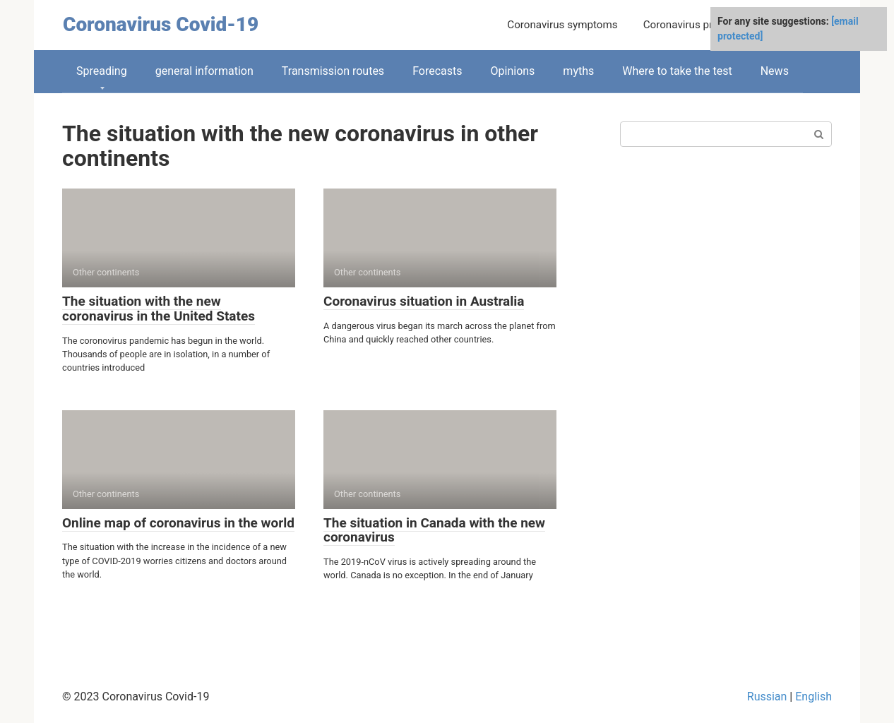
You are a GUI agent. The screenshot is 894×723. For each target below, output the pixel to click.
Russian (767, 696)
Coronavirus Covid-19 (160, 24)
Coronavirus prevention (698, 24)
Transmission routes (333, 71)
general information (204, 71)
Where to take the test (677, 71)
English (813, 696)
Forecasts (437, 71)
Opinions (513, 71)
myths (578, 71)
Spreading (101, 71)
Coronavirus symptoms (562, 24)
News (775, 71)
